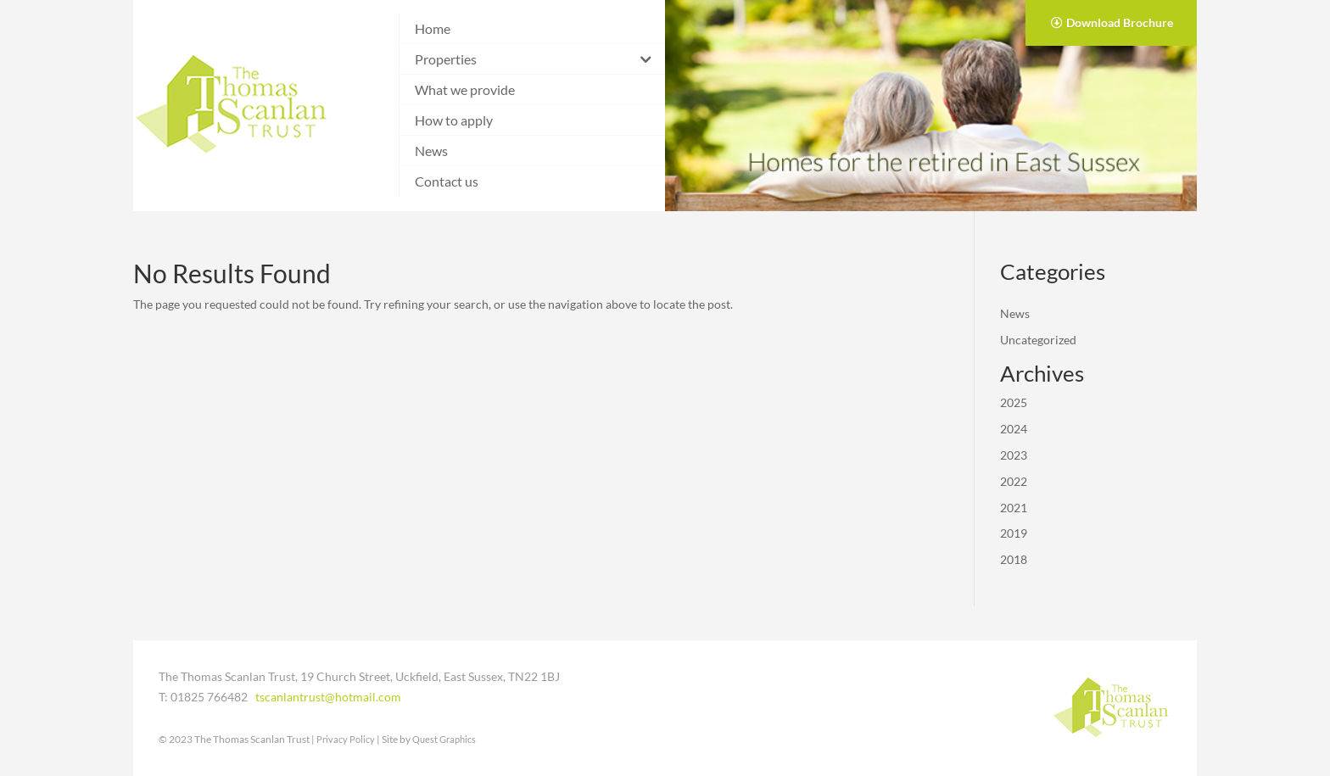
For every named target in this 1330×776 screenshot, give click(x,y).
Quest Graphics (444, 739)
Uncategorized (1038, 339)
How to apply (454, 120)
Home (432, 28)
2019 (1013, 533)
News (431, 150)
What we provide (465, 89)
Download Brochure (1119, 22)
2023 (1013, 455)
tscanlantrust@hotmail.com (328, 696)
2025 (1013, 402)
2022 (1013, 481)
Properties (446, 59)
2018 (1013, 559)
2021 (1013, 507)
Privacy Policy (345, 739)
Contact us (446, 181)
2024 (1013, 428)
